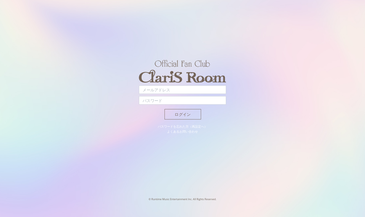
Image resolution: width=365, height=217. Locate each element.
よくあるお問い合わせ (182, 131)
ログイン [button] (183, 114)
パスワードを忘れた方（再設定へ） (182, 126)
